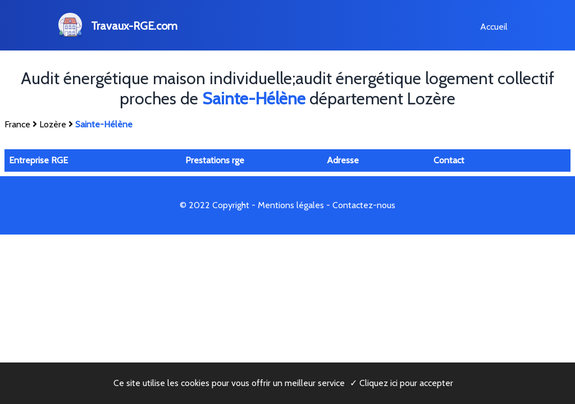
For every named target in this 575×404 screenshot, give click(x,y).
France (17, 124)
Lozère (52, 124)
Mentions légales (291, 205)
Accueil (494, 26)
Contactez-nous (363, 205)
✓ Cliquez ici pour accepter (401, 383)
